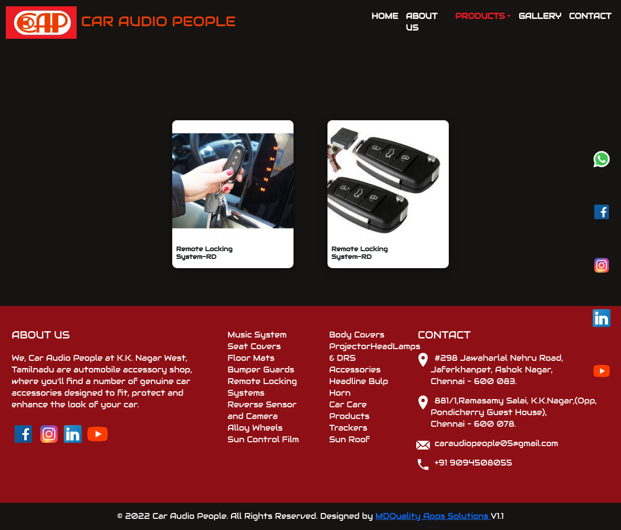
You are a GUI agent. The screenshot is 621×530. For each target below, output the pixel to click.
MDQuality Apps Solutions (433, 516)
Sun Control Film (263, 439)
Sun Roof (349, 439)
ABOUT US (422, 22)
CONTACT (590, 16)
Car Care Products (349, 410)
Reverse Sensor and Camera (262, 410)
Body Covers (356, 335)
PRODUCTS (480, 16)
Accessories (354, 370)
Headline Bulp (358, 381)
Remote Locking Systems (262, 387)
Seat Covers (254, 346)
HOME (385, 16)
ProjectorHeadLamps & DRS (367, 352)
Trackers (348, 428)
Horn (339, 393)
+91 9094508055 (473, 463)
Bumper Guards (261, 370)
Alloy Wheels (255, 428)
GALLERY (540, 16)
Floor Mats (251, 358)
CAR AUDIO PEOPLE (121, 22)
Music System (257, 335)
